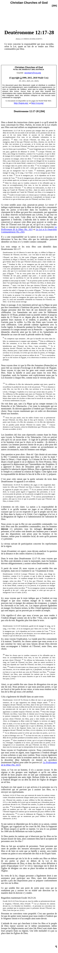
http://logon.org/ (21, 103)
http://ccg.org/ (37, 103)
